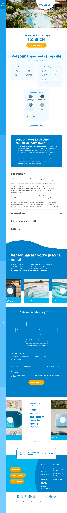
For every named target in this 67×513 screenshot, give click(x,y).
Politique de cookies (47, 502)
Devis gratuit (15, 469)
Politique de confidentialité (37, 502)
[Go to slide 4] (35, 305)
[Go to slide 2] (32, 305)
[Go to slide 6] (38, 305)
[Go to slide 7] (40, 305)
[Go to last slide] (10, 291)
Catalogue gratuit (17, 481)
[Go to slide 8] (41, 305)
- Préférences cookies (57, 502)
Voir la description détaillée (36, 45)
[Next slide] (63, 291)
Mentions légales (26, 502)
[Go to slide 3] (34, 305)
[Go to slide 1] (31, 305)
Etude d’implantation (17, 475)
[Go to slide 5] (37, 305)
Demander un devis (36, 125)
